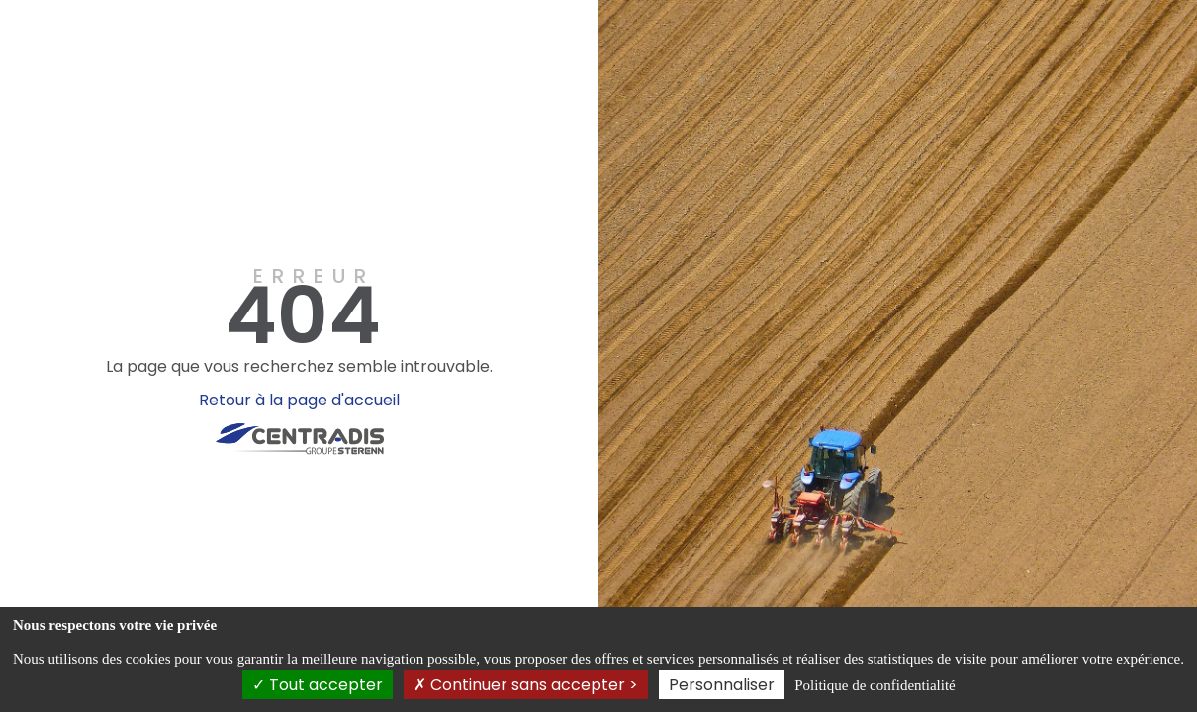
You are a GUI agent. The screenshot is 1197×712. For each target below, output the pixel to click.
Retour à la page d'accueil (299, 400)
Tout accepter (317, 684)
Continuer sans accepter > (526, 684)
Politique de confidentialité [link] (874, 685)
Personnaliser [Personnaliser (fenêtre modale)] (722, 684)
